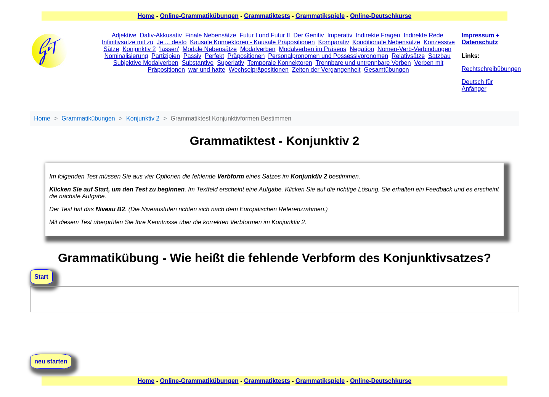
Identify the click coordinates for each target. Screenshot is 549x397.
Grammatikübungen (88, 118)
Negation (362, 49)
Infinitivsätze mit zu (127, 42)
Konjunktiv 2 (139, 49)
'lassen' (169, 49)
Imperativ (339, 35)
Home (146, 16)
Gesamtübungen (386, 69)
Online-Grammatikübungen (199, 16)
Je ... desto (171, 42)
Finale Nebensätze (210, 35)
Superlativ (230, 62)
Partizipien (165, 56)
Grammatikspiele (320, 16)
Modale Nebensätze (210, 49)
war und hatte (206, 69)
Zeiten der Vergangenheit (326, 69)
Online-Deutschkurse (380, 16)
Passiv (192, 56)
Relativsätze (408, 56)
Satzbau (439, 56)
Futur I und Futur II (264, 35)
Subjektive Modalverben (145, 62)
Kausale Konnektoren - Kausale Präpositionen (252, 42)
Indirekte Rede (423, 35)
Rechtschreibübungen (491, 69)
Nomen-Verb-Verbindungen (414, 49)
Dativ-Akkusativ (161, 35)
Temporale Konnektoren (279, 62)
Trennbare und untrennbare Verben (363, 62)
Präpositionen (246, 56)
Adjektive (124, 35)
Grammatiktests (267, 16)
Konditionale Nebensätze (386, 42)
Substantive (198, 62)
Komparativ (333, 42)
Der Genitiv (309, 35)
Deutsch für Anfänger (477, 85)
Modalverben (258, 49)
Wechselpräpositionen (259, 69)
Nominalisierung (126, 56)
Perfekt (214, 56)
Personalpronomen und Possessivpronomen (328, 56)
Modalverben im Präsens (312, 49)
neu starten (50, 361)
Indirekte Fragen (378, 35)
